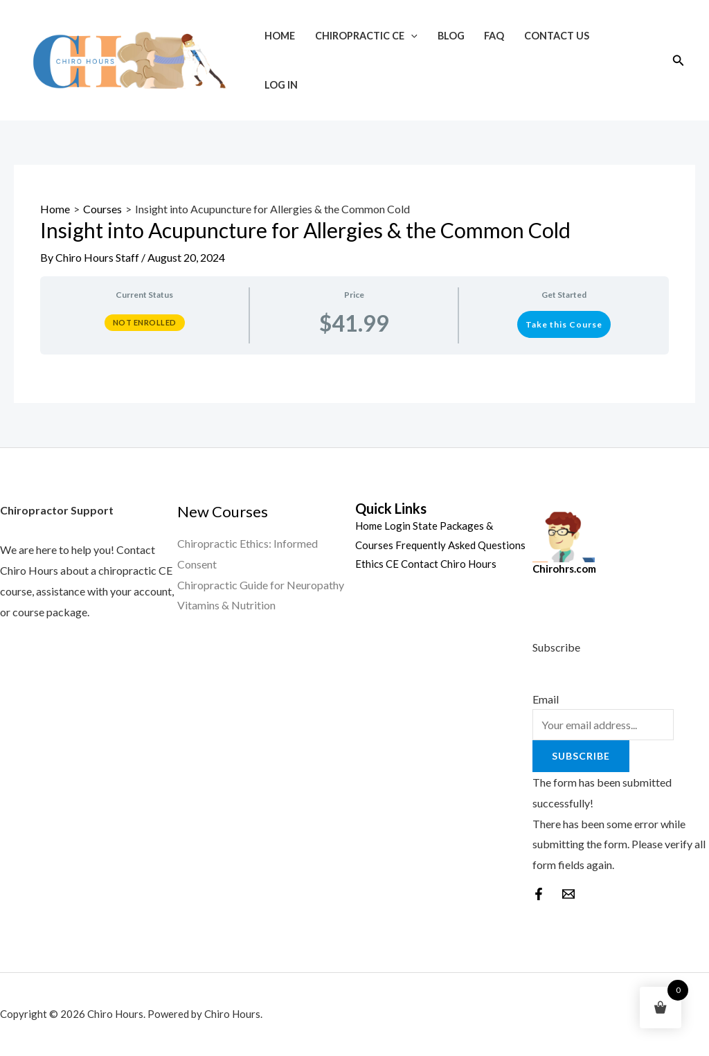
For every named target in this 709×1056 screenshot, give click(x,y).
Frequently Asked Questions (460, 545)
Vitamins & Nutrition (226, 604)
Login (397, 525)
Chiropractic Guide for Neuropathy (260, 584)
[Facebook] (538, 894)
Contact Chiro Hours (448, 563)
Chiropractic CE (366, 36)
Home (279, 36)
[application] (411, 36)
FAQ (494, 36)
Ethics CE (377, 563)
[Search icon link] (678, 60)
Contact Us (556, 36)
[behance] (568, 894)
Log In (281, 85)
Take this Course (564, 324)
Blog (451, 36)
